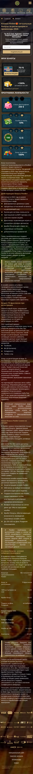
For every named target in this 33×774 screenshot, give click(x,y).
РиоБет (4, 199)
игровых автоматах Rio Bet (13, 667)
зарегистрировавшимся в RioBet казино (16, 166)
